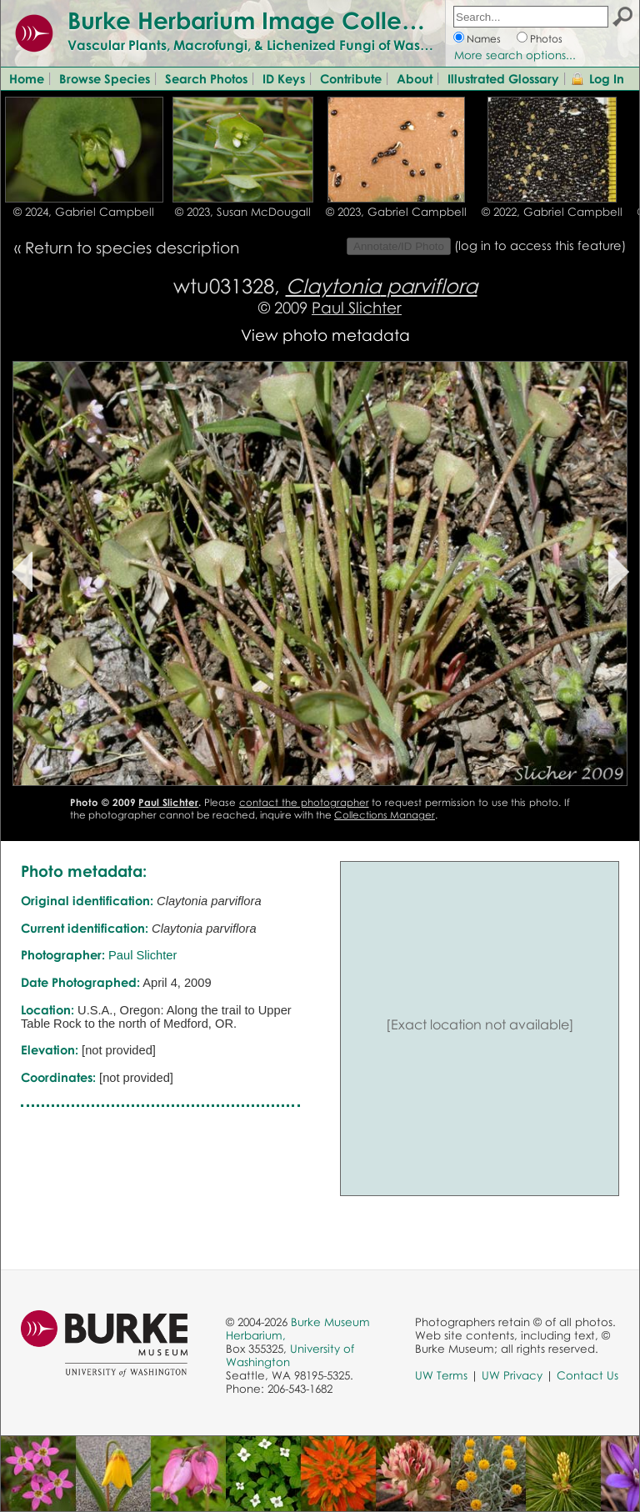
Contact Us (587, 1375)
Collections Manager (384, 815)
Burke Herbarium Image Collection (263, 20)
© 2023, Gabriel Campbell (396, 211)
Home (26, 78)
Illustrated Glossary (503, 78)
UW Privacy (512, 1375)
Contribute (351, 78)
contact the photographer (304, 802)
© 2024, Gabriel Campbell (83, 211)
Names (484, 39)
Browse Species (104, 78)
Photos (546, 39)
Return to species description (132, 247)
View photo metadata (325, 334)
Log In (606, 78)
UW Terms (441, 1375)
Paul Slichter (357, 307)
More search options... (515, 55)
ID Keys (283, 78)
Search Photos (206, 78)
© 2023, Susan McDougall (243, 211)
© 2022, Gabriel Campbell (552, 211)
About (414, 78)
